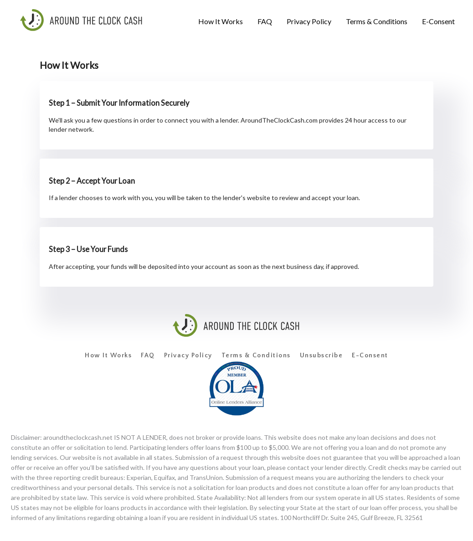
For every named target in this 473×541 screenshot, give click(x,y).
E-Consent (370, 355)
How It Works (108, 355)
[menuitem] (220, 21)
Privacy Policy (188, 355)
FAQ (148, 355)
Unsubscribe (321, 355)
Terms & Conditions (256, 355)
